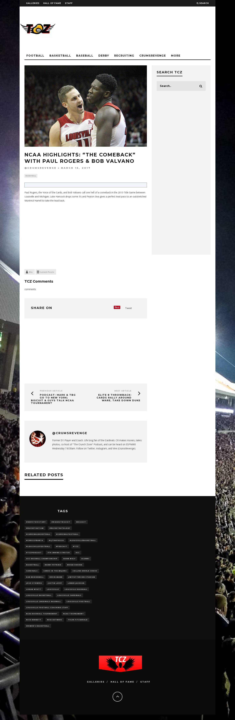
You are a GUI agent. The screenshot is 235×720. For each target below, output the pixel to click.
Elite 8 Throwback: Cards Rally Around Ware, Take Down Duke (118, 398)
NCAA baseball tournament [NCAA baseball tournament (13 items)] (41, 618)
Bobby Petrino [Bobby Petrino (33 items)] (53, 567)
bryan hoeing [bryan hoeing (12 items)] (74, 567)
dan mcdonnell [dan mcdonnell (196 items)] (35, 580)
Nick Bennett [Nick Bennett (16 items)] (33, 625)
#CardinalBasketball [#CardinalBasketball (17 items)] (38, 535)
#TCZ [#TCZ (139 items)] (76, 548)
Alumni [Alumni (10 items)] (85, 561)
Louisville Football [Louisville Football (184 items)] (78, 605)
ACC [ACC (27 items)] (78, 554)
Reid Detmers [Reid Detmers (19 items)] (54, 625)
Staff (69, 3)
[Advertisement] (156, 29)
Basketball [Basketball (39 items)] (32, 567)
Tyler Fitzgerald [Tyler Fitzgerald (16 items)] (78, 625)
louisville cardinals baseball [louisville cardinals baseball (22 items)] (43, 605)
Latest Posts (47, 272)
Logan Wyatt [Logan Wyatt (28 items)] (33, 593)
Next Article (123, 391)
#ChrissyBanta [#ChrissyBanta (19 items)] (34, 541)
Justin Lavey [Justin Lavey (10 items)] (55, 586)
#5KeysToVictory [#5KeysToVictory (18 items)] (36, 522)
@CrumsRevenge (40, 168)
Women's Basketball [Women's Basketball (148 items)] (37, 631)
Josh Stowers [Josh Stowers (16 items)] (34, 586)
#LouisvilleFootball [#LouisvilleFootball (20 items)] (38, 548)
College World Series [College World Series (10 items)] (85, 573)
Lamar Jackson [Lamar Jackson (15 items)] (76, 586)
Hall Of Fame (52, 3)
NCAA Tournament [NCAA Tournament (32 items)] (73, 618)
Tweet (128, 308)
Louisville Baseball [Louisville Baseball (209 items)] (76, 593)
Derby (103, 55)
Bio (31, 272)
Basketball (60, 55)
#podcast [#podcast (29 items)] (61, 548)
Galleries (32, 3)
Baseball (84, 55)
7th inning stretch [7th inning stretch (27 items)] (58, 554)
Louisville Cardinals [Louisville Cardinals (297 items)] (69, 599)
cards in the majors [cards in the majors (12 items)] (55, 573)
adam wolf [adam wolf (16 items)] (69, 561)
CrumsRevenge (152, 55)
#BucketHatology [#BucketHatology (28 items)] (60, 529)
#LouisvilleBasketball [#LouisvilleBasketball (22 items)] (83, 541)
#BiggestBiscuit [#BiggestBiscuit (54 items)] (61, 522)
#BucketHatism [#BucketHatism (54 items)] (35, 529)
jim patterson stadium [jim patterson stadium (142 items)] (81, 580)
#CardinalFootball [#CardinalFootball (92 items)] (67, 535)
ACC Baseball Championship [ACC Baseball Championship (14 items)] (41, 561)
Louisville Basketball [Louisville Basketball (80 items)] (39, 599)
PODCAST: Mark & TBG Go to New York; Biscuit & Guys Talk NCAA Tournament (53, 399)
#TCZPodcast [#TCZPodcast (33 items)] (34, 554)
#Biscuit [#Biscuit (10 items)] (81, 522)
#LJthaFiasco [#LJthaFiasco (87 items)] (56, 541)
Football (35, 55)
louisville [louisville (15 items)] (53, 593)
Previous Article (51, 391)
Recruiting (124, 55)
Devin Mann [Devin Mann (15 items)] (56, 580)
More (175, 55)
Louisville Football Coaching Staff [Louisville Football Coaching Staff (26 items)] (47, 612)
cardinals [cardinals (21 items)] (32, 573)
